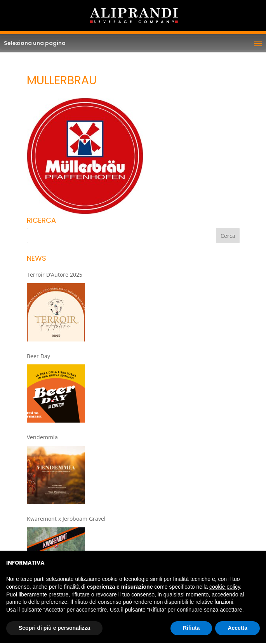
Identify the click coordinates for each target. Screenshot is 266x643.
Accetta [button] (237, 628)
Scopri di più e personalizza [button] (54, 628)
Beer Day (38, 356)
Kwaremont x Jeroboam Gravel (66, 518)
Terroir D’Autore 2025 (54, 274)
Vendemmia (42, 437)
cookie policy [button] (224, 587)
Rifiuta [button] (191, 628)
